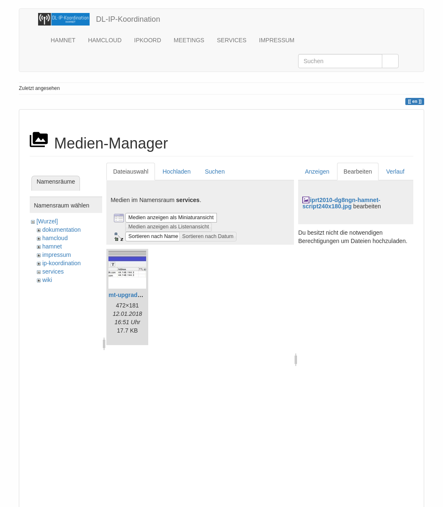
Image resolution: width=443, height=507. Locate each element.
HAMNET (63, 40)
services (53, 271)
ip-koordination (61, 263)
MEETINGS (189, 40)
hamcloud (55, 238)
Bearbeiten (358, 171)
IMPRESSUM (277, 40)
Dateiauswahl (130, 171)
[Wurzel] (47, 221)
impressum (56, 254)
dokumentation (61, 229)
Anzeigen (317, 171)
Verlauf (395, 171)
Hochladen (176, 171)
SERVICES (232, 40)
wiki (47, 280)
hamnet (52, 246)
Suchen (214, 171)
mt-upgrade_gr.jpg (134, 295)
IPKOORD (147, 40)
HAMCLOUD (104, 40)
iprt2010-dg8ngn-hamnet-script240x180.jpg (341, 203)
